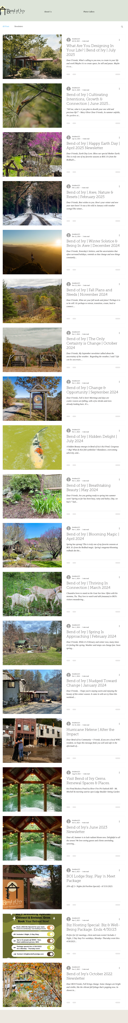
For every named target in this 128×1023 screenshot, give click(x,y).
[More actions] (120, 39)
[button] (122, 26)
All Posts (6, 26)
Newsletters (18, 26)
